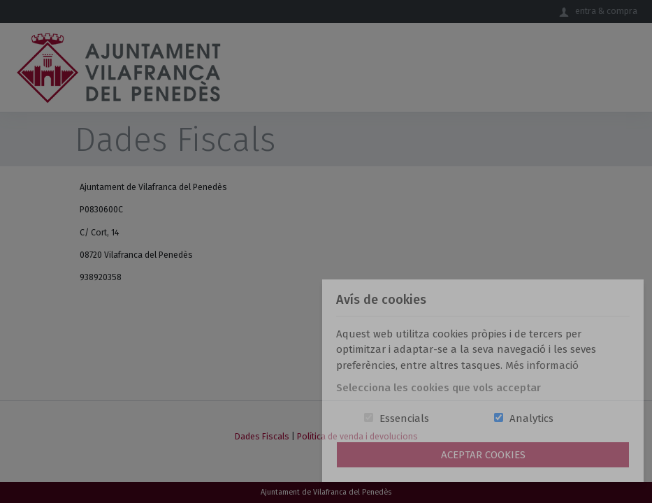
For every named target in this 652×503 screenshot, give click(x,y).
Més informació (542, 365)
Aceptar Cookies (483, 455)
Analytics (531, 418)
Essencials (404, 418)
